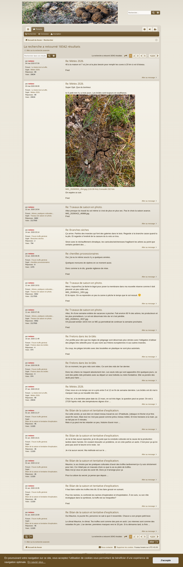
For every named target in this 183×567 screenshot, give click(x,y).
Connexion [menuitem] (150, 30)
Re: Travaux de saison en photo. (83, 207)
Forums (39, 29)
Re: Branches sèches (77, 229)
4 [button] (141, 55)
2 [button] (134, 55)
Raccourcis (28, 30)
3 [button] (137, 55)
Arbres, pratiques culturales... (43, 213)
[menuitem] (144, 29)
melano (31, 61)
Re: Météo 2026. (74, 61)
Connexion (45, 34)
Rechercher (31, 34)
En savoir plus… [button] (37, 562)
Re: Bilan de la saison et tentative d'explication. (92, 410)
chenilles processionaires (40, 262)
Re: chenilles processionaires (82, 253)
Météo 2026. (35, 70)
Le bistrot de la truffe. (40, 67)
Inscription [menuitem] (155, 30)
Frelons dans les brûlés (39, 345)
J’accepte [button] (166, 560)
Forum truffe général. (40, 236)
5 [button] (144, 55)
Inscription (57, 34)
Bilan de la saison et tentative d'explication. (41, 421)
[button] (125, 56)
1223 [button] (152, 55)
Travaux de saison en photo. (41, 216)
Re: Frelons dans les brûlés (80, 336)
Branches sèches (37, 238)
